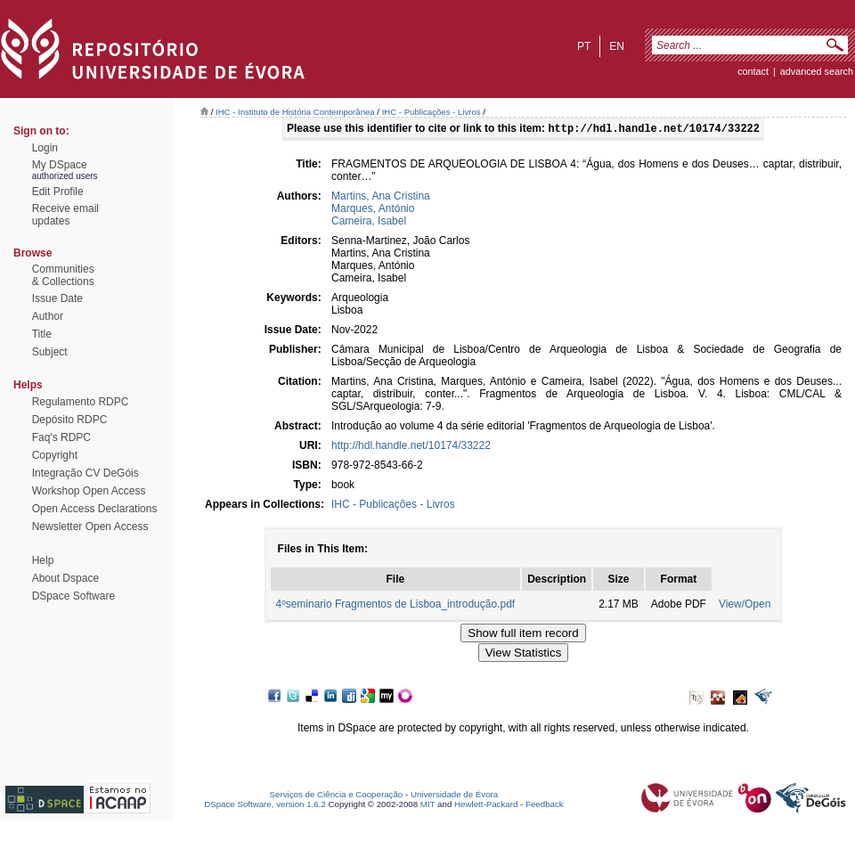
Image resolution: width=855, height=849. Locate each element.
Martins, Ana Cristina (380, 198)
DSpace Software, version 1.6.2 (265, 806)
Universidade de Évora (454, 796)
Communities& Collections (63, 275)
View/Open (744, 606)
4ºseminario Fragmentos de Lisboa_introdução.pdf (396, 606)
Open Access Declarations (95, 508)
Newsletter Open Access (90, 526)
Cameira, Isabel (368, 222)
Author (47, 316)
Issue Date (57, 298)
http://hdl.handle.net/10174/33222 (411, 447)
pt (583, 46)
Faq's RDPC (61, 437)
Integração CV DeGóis (85, 473)
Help (43, 560)
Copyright (54, 455)
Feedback (544, 806)
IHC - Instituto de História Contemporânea (295, 112)
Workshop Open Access (89, 491)
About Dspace (65, 578)
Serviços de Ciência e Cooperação (336, 796)
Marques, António (372, 210)
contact (753, 71)
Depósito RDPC (70, 419)
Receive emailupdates (65, 214)
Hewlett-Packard (485, 806)
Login (45, 148)
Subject (50, 352)
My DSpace (59, 165)
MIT (428, 806)
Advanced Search (816, 71)
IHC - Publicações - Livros (431, 112)
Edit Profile (58, 191)
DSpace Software (73, 596)
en (616, 46)
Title (42, 334)
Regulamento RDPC (80, 402)
